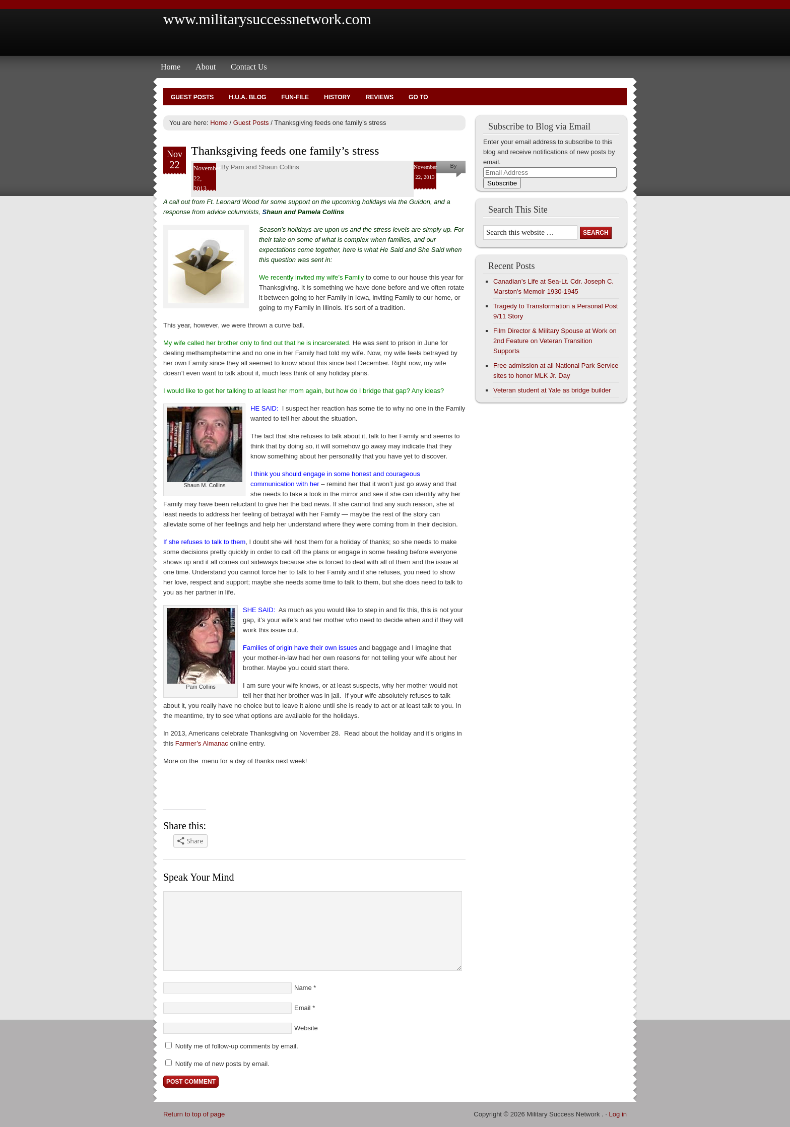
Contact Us (249, 66)
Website (306, 1028)
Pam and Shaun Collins (265, 167)
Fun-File (295, 97)
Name (303, 987)
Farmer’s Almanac (201, 743)
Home (170, 66)
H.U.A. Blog (247, 97)
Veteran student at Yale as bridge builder (552, 390)
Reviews (379, 97)
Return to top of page (194, 1114)
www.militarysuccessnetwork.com (267, 19)
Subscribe (502, 183)
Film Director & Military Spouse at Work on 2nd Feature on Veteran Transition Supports (555, 341)
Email (302, 1008)
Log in (618, 1114)
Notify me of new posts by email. (222, 1064)
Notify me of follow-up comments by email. (236, 1046)
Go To (418, 97)
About (205, 66)
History (337, 97)
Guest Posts (192, 97)
